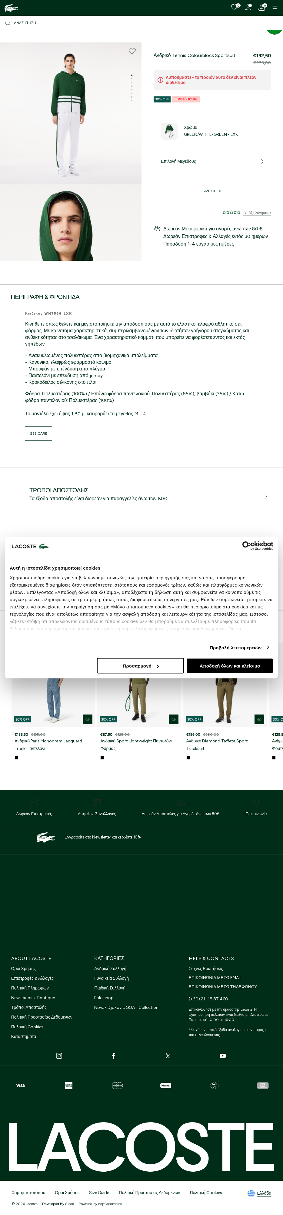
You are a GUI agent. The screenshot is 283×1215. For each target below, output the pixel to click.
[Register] (248, 7)
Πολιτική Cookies (27, 1026)
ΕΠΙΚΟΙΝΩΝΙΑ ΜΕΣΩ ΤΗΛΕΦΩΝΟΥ (223, 986)
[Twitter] (168, 1055)
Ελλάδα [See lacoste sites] (259, 1193)
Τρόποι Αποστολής (29, 1007)
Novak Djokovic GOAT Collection (126, 1007)
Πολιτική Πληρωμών (30, 988)
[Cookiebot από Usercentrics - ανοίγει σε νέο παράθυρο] (246, 546)
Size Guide (212, 191)
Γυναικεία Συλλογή (111, 978)
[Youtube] (222, 1055)
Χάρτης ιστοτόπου (28, 1192)
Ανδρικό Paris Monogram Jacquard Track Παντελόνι (48, 744)
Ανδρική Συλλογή (110, 968)
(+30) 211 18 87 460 (208, 999)
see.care (38, 433)
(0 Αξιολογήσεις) (257, 213)
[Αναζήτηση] (141, 23)
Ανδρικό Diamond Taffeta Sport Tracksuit (217, 744)
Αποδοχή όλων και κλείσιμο (230, 665)
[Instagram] (59, 1055)
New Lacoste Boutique (33, 997)
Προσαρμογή (141, 665)
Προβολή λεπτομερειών (236, 647)
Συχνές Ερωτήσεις (206, 968)
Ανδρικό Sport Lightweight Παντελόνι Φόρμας (135, 744)
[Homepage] (11, 8)
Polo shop (104, 997)
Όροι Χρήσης (23, 968)
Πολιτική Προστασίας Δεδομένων (41, 1017)
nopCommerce (110, 1204)
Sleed (69, 1204)
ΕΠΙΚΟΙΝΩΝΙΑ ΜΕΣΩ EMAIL (215, 977)
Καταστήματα (23, 1036)
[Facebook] (113, 1055)
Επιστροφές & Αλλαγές (32, 978)
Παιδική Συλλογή (109, 988)
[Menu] (274, 7)
